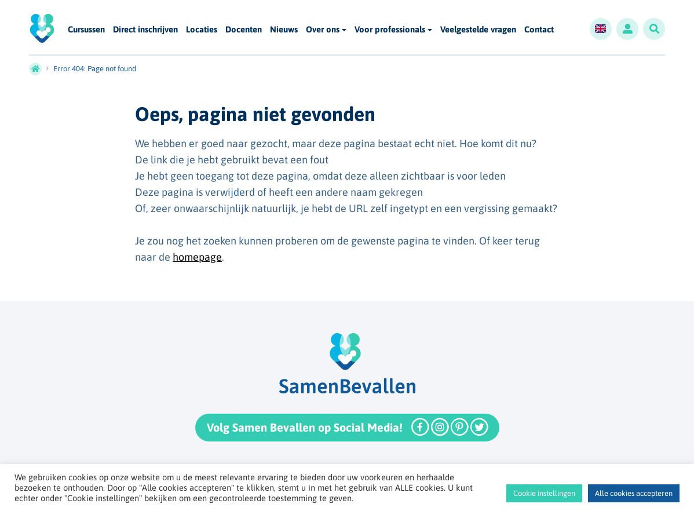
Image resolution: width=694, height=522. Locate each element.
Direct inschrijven (145, 29)
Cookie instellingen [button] (544, 493)
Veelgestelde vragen (478, 29)
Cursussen (86, 29)
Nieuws (284, 29)
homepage (197, 257)
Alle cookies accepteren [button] (634, 493)
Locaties (201, 29)
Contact (539, 29)
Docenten (243, 29)
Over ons (322, 29)
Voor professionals (390, 29)
